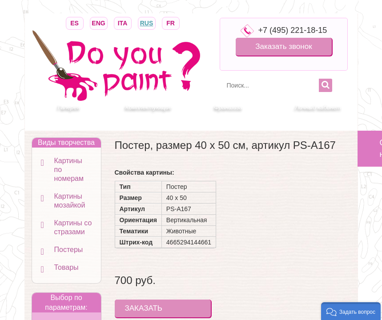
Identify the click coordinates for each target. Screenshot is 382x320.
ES (74, 22)
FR (170, 22)
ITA (122, 22)
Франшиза (228, 107)
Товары (66, 267)
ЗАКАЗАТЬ (143, 308)
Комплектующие (148, 107)
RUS (146, 22)
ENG (98, 22)
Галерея (69, 107)
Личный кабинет (318, 107)
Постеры (68, 249)
